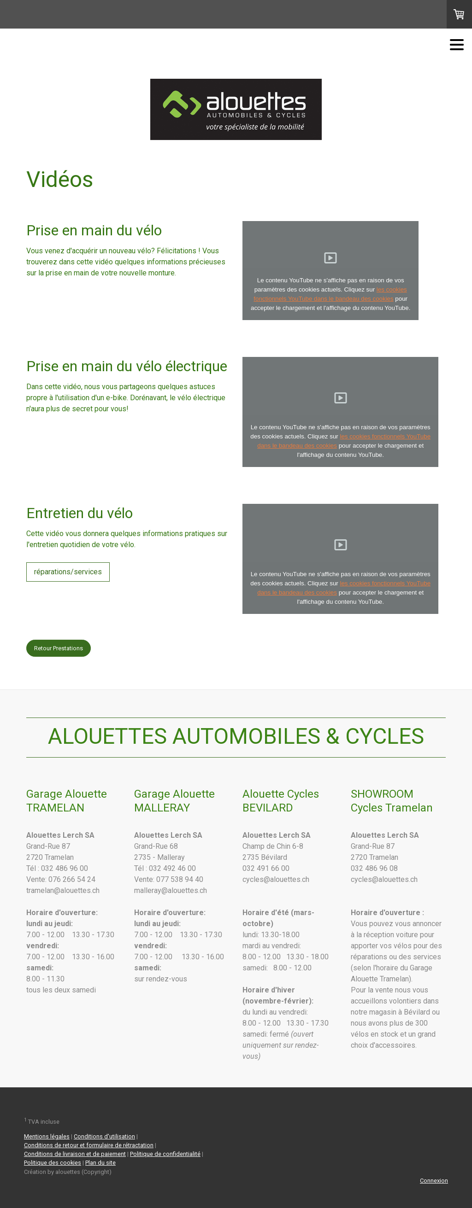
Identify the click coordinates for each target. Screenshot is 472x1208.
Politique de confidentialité (165, 1153)
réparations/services (68, 571)
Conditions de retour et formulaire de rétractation (88, 1145)
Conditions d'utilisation (104, 1136)
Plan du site (100, 1162)
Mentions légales (47, 1136)
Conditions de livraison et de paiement (75, 1153)
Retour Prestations (58, 648)
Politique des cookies (52, 1162)
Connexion (434, 1180)
